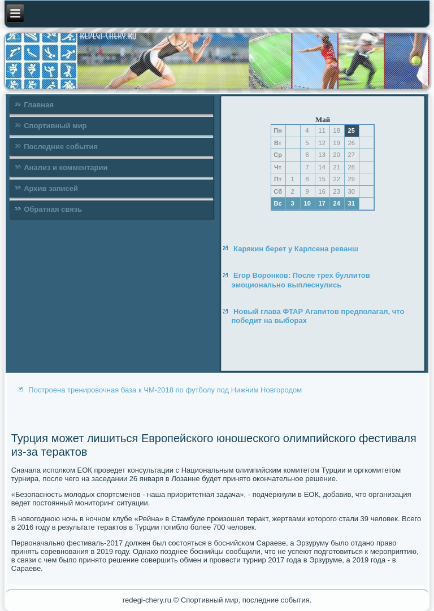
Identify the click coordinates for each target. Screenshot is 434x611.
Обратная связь (53, 209)
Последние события (61, 146)
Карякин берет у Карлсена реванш (295, 249)
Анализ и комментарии (65, 167)
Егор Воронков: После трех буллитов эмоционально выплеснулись (300, 280)
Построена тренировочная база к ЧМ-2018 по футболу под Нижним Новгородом (165, 390)
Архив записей (51, 188)
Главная (39, 105)
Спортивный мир (55, 125)
